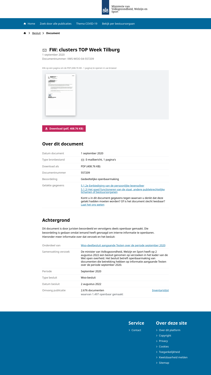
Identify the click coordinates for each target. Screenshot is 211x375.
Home (29, 23)
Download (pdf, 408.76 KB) (64, 128)
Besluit (37, 33)
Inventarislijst (160, 290)
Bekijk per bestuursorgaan (118, 23)
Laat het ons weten (92, 204)
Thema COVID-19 (86, 23)
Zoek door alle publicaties (56, 23)
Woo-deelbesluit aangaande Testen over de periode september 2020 (123, 245)
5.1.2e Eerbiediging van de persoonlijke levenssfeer (112, 185)
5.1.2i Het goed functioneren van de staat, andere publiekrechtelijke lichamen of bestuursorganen (123, 191)
